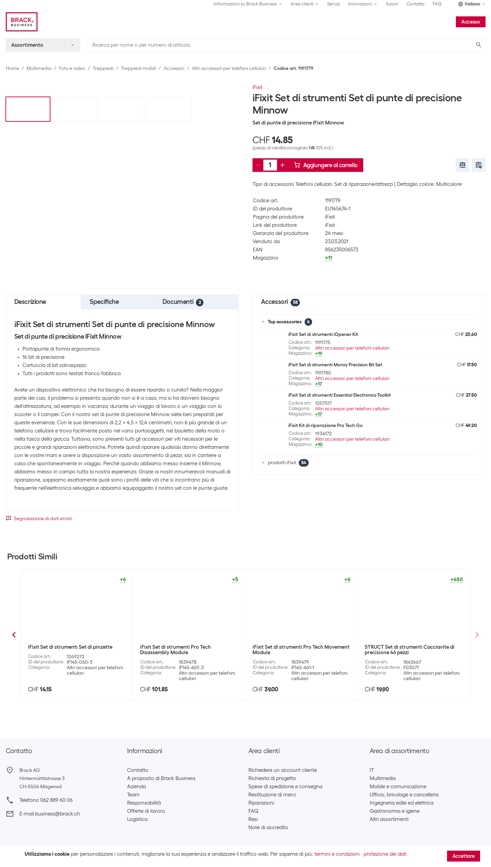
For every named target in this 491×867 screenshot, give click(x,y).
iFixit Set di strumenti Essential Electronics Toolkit (339, 395)
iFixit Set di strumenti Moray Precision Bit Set (335, 364)
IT (372, 770)
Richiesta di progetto (272, 778)
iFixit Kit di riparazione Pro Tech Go (325, 425)
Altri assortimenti (389, 819)
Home (12, 68)
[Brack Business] (21, 21)
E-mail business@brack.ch (49, 814)
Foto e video (72, 68)
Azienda (136, 786)
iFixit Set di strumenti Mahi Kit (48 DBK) (185, 647)
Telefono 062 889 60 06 (46, 800)
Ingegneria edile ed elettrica (401, 803)
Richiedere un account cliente (282, 770)
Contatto (415, 3)
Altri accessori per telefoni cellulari (229, 68)
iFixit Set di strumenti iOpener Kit (323, 334)
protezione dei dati (385, 854)
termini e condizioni (336, 854)
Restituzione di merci (272, 795)
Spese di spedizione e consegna (285, 786)
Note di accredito (268, 827)
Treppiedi (103, 68)
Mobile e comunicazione (398, 786)
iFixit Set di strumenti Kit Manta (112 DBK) (300, 647)
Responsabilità (144, 803)
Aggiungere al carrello (326, 165)
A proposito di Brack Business (161, 778)
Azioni (392, 3)
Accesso (470, 22)
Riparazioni (261, 803)
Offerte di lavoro (146, 811)
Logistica (137, 819)
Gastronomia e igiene (394, 811)
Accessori (174, 68)
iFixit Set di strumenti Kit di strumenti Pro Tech (76, 649)
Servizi (333, 3)
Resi (253, 819)
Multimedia (39, 68)
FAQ (437, 3)
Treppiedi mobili (138, 68)
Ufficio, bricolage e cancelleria (404, 795)
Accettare (463, 856)
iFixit (257, 87)
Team (133, 795)
